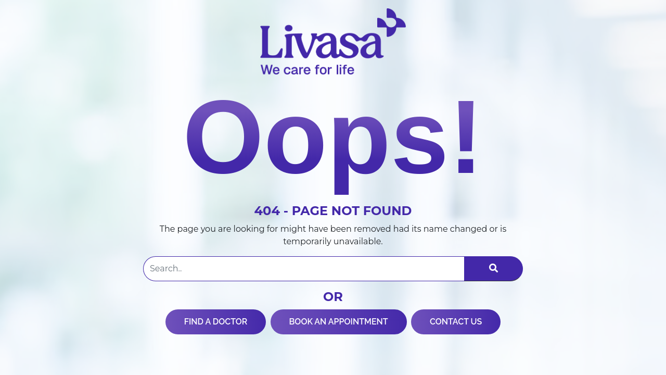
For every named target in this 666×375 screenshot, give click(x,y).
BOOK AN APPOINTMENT (338, 322)
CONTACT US (456, 322)
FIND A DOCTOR (216, 322)
